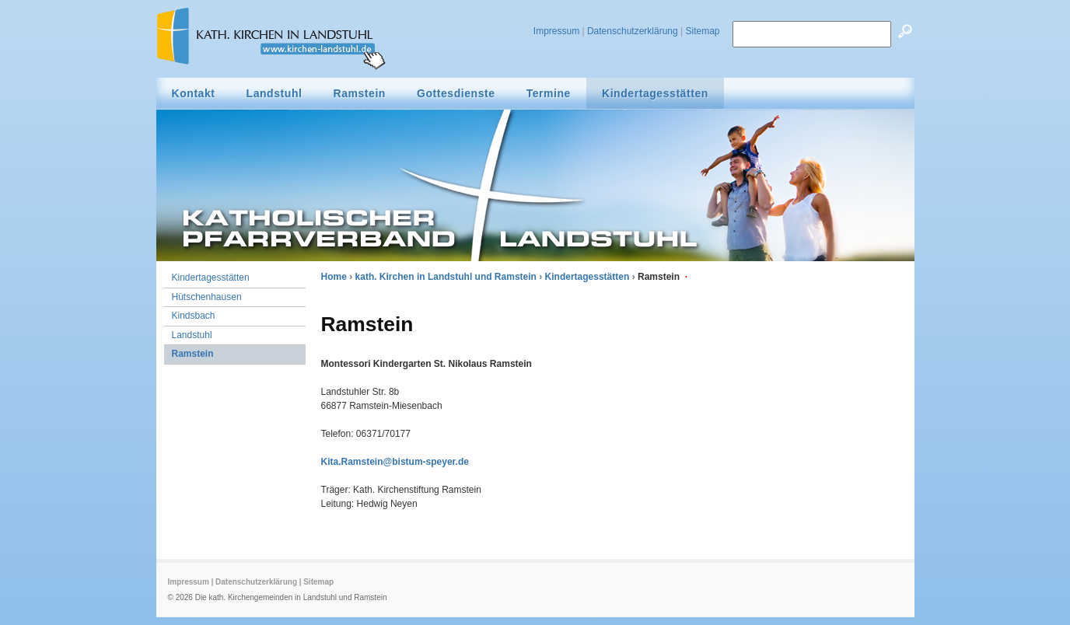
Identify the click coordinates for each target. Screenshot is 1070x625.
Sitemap (702, 31)
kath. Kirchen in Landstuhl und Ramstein (446, 276)
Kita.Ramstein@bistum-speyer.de (395, 461)
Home (334, 276)
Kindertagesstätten (587, 276)
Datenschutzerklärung (632, 31)
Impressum (556, 31)
